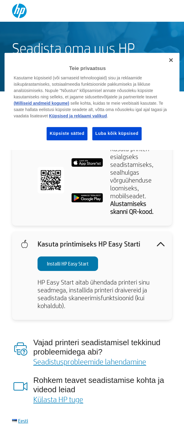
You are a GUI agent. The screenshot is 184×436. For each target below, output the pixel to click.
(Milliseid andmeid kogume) (41, 103)
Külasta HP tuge (58, 399)
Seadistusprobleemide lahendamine (89, 361)
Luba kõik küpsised (117, 133)
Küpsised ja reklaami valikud (78, 115)
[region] (92, 101)
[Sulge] (171, 60)
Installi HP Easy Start (68, 263)
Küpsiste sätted (67, 133)
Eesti (23, 420)
